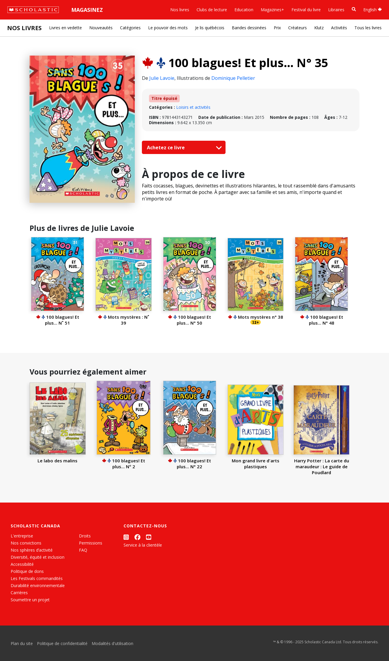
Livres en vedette (65, 27)
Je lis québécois (209, 27)
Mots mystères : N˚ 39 (123, 320)
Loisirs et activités (193, 107)
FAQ (83, 550)
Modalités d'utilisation (112, 643)
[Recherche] (354, 9)
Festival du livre (306, 9)
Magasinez (87, 9)
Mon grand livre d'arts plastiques (255, 463)
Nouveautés (101, 27)
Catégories (130, 27)
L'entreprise (22, 536)
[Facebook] (137, 537)
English (372, 9)
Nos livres (179, 9)
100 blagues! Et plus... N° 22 (189, 463)
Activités (339, 27)
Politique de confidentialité (62, 643)
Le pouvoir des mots (168, 27)
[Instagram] (126, 537)
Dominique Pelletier (233, 78)
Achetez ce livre (183, 147)
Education (243, 9)
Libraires (336, 9)
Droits (85, 536)
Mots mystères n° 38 (255, 317)
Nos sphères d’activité (32, 550)
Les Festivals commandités (37, 578)
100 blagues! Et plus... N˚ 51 (57, 320)
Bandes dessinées (249, 27)
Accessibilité (22, 564)
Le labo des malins (57, 461)
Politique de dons (27, 571)
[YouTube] (148, 537)
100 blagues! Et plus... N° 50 (189, 320)
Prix (277, 27)
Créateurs (297, 27)
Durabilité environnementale (38, 585)
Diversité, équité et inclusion (37, 557)
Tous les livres (368, 27)
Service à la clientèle (143, 545)
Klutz (319, 27)
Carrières (19, 592)
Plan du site (22, 643)
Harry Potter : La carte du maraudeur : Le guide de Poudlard (321, 466)
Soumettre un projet (30, 599)
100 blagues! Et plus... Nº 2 (123, 463)
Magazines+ (272, 9)
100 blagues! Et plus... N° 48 (321, 320)
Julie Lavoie (161, 78)
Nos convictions (26, 543)
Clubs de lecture (212, 9)
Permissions (90, 543)
